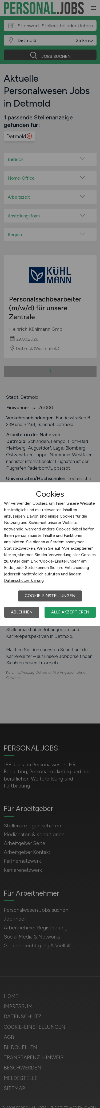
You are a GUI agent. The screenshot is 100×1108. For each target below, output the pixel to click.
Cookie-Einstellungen (50, 595)
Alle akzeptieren (70, 612)
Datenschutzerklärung (24, 580)
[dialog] (50, 554)
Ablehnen (22, 612)
